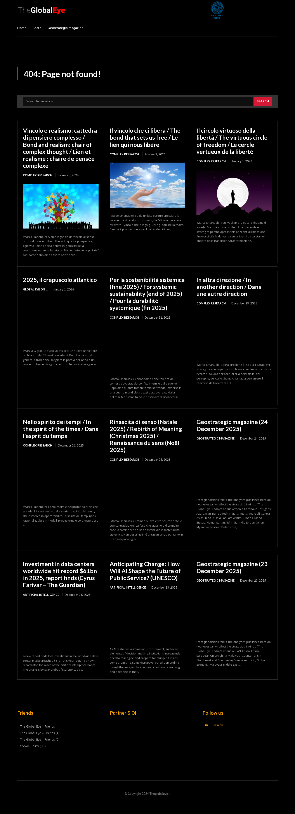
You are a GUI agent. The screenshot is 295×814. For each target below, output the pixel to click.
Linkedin (218, 737)
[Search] (262, 101)
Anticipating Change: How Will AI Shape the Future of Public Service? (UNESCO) (147, 577)
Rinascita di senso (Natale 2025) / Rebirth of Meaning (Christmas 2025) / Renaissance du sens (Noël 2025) (147, 442)
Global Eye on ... (35, 296)
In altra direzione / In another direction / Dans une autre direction (230, 286)
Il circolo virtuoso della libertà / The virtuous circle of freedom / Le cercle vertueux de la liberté (234, 141)
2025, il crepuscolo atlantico (49, 283)
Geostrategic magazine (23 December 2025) (233, 574)
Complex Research (37, 175)
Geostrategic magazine (215, 445)
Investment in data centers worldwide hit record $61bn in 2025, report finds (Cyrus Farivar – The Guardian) (60, 585)
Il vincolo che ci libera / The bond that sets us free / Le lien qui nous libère (147, 137)
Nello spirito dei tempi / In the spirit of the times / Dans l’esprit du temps (58, 435)
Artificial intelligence (41, 608)
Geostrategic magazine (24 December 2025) (233, 432)
